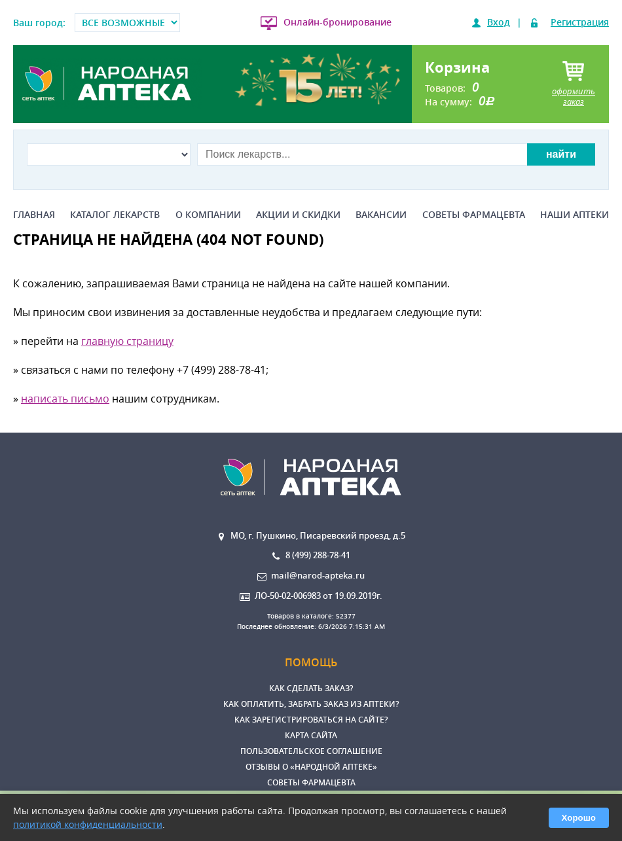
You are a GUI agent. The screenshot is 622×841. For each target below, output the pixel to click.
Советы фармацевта (473, 214)
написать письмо (65, 398)
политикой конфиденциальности (87, 824)
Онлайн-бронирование (338, 22)
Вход (498, 22)
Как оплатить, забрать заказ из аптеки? (311, 703)
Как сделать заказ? (311, 688)
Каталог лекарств (115, 214)
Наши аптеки (574, 214)
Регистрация (580, 22)
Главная (34, 214)
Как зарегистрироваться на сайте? (311, 719)
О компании (208, 214)
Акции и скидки (298, 214)
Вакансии (381, 214)
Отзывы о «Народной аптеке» (311, 766)
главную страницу (127, 341)
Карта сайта (311, 735)
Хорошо (579, 818)
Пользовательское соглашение (311, 751)
